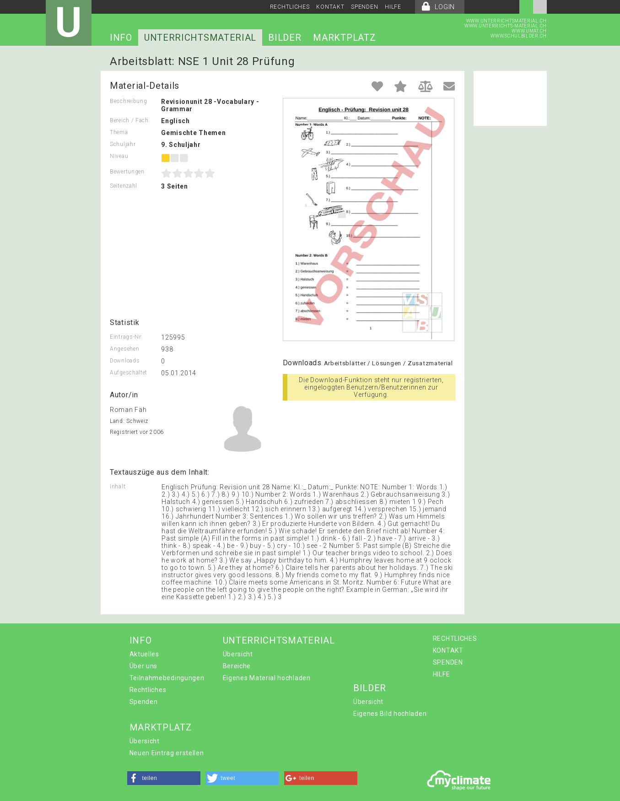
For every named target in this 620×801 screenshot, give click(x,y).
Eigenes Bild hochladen (389, 713)
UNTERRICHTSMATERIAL (200, 37)
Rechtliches (148, 689)
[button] (163, 778)
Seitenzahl (123, 186)
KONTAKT (330, 7)
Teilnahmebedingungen (167, 678)
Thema (119, 132)
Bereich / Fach (129, 120)
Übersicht (238, 654)
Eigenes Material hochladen (267, 678)
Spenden (143, 701)
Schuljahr (122, 144)
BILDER (284, 37)
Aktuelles (144, 654)
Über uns (143, 666)
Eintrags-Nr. (126, 337)
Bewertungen (127, 171)
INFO (121, 37)
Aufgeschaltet (128, 372)
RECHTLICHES (290, 7)
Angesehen (124, 349)
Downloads (125, 360)
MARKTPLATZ (344, 37)
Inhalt (117, 486)
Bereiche (237, 666)
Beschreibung (128, 101)
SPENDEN (364, 7)
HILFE (393, 7)
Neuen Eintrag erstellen (166, 753)
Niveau (119, 156)
